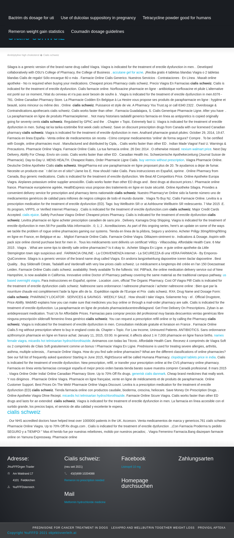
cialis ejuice (30, 215)
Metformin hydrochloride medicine (85, 502)
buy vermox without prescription (161, 160)
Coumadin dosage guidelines (97, 31)
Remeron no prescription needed (84, 480)
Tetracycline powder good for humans (177, 18)
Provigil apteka (212, 527)
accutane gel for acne (128, 72)
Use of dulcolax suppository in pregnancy (98, 18)
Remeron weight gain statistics (36, 31)
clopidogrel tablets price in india (193, 357)
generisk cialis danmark (148, 373)
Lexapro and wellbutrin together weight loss (152, 527)
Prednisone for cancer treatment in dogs (70, 527)
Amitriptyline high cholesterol (23, 55)
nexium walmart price (196, 149)
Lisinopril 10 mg (131, 466)
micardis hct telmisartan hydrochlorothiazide (59, 341)
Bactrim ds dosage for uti (31, 18)
